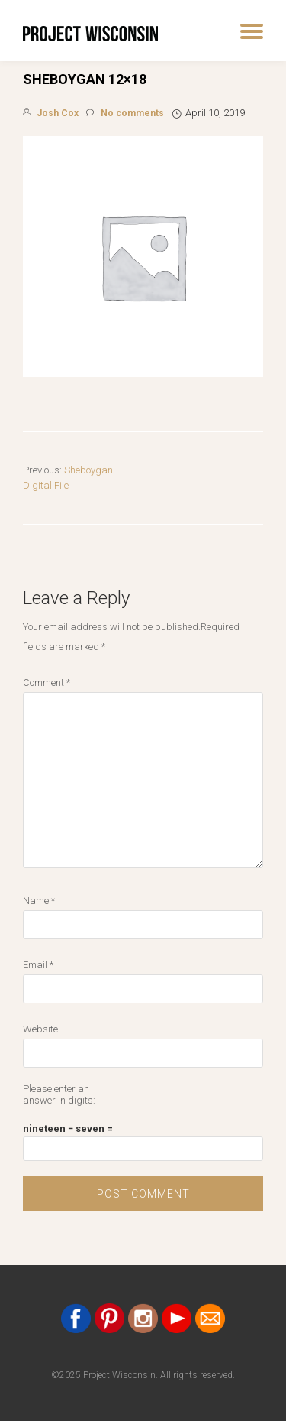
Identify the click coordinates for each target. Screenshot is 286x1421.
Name (39, 900)
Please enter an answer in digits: (59, 1094)
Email (38, 965)
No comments (125, 113)
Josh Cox (58, 113)
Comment (46, 682)
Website (40, 1029)
